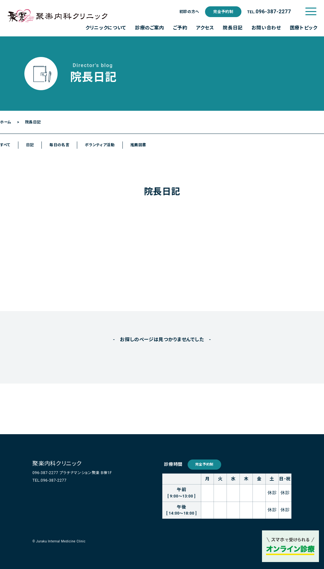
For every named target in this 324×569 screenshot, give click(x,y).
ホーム (5, 122)
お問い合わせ (266, 28)
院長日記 (233, 28)
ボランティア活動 (100, 145)
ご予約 (180, 28)
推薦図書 (138, 145)
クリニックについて (105, 28)
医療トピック (303, 28)
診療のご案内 (149, 28)
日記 (30, 145)
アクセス (205, 28)
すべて (5, 145)
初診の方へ (189, 11)
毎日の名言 (59, 145)
